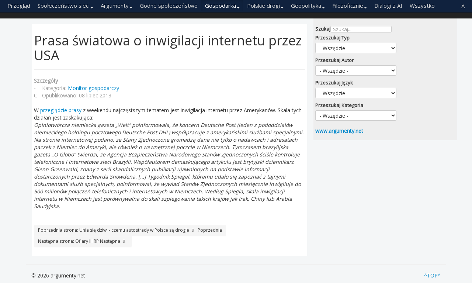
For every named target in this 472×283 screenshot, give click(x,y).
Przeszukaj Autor (334, 60)
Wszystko (422, 5)
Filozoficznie (349, 5)
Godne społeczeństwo (169, 5)
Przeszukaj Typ (332, 37)
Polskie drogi (265, 5)
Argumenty (116, 5)
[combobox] (361, 29)
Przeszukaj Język (334, 82)
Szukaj (322, 28)
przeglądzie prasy (60, 110)
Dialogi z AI (388, 5)
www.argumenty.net (339, 130)
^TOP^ (432, 275)
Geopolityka (308, 5)
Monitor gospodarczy (93, 88)
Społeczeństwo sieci (65, 5)
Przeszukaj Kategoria (339, 105)
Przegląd (18, 5)
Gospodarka (222, 5)
